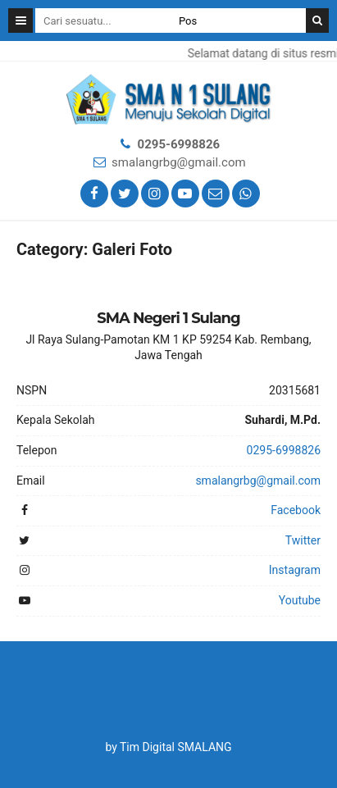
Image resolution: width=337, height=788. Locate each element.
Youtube (300, 600)
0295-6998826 (179, 144)
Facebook (296, 510)
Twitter (303, 540)
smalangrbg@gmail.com (179, 162)
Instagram (295, 569)
